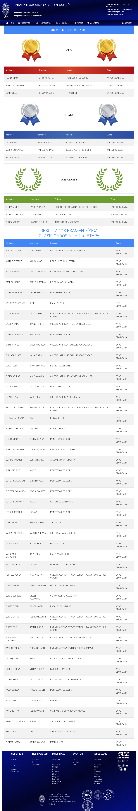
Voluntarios (94, 23)
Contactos (14, 765)
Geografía (55, 777)
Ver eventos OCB (76, 762)
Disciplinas (62, 23)
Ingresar (127, 23)
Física (54, 774)
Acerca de (13, 760)
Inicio (10, 23)
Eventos (78, 23)
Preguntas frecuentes (15, 770)
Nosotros (24, 22)
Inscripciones (43, 23)
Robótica (55, 784)
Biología (55, 767)
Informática (56, 779)
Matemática (56, 781)
